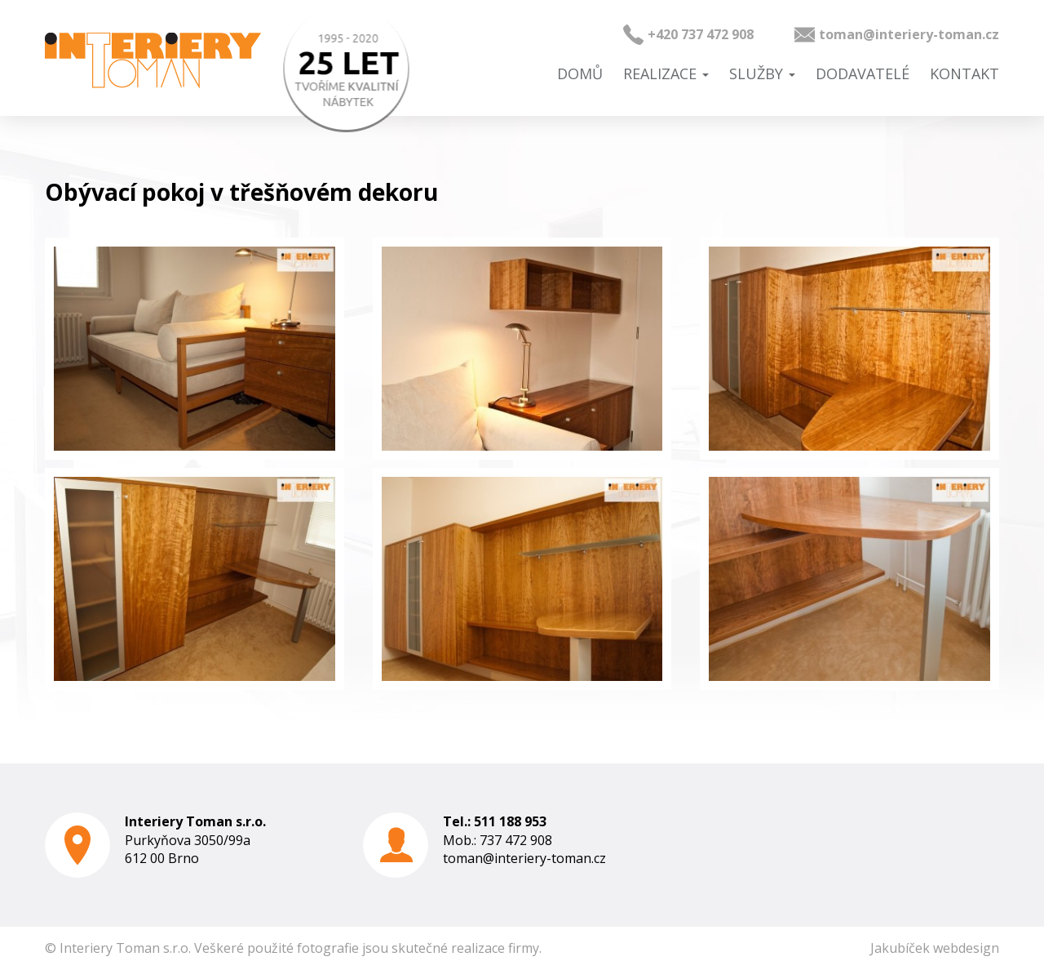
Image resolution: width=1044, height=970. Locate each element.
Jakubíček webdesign (934, 948)
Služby (762, 73)
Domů (580, 73)
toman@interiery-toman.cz (909, 34)
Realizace (666, 73)
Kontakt (964, 73)
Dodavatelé (862, 73)
